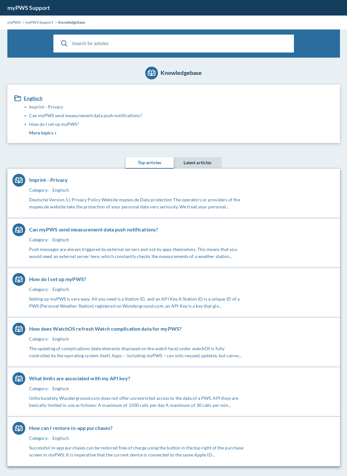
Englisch (33, 98)
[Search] (64, 43)
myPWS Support (28, 7)
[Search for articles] (173, 43)
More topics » (43, 132)
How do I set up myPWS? (54, 124)
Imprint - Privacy (46, 106)
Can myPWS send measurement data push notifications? (85, 115)
